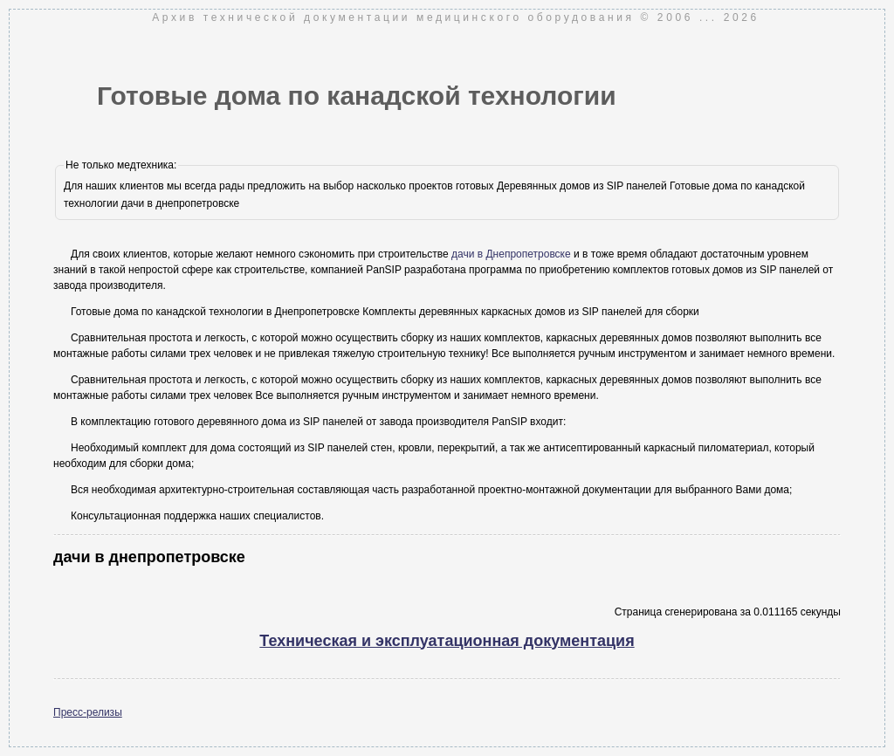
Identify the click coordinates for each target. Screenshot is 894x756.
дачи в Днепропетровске (511, 254)
